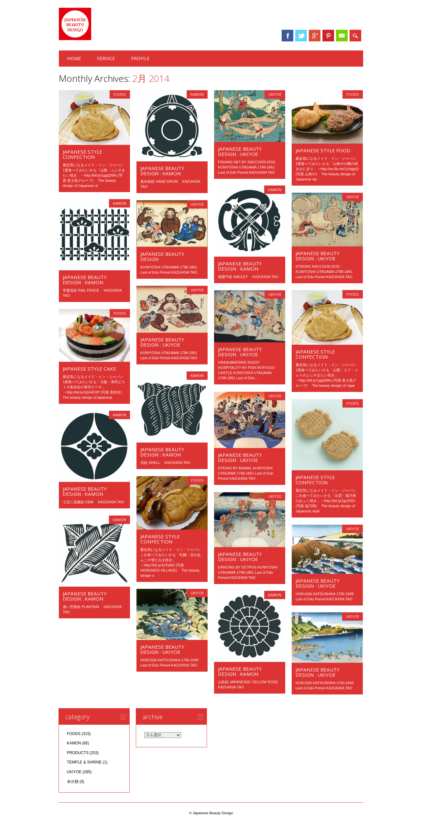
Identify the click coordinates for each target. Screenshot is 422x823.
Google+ (314, 35)
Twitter (301, 35)
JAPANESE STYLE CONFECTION (82, 154)
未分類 (73, 781)
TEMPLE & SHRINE (84, 762)
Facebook (287, 35)
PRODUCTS (78, 753)
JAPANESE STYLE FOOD (323, 150)
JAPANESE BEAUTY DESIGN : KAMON (162, 171)
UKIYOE (274, 94)
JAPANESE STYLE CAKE (89, 368)
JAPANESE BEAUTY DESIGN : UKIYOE (240, 151)
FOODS (120, 94)
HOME (74, 58)
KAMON (197, 94)
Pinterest (328, 35)
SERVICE (106, 58)
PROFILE (140, 58)
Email (342, 35)
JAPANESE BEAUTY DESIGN (162, 256)
